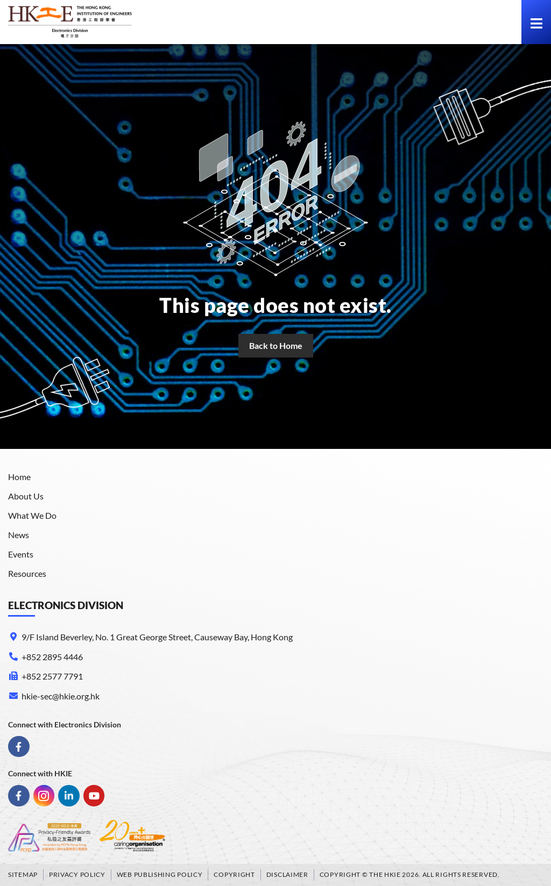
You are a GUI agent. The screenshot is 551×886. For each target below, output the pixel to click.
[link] (70, 22)
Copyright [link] (234, 874)
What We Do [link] (32, 515)
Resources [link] (27, 573)
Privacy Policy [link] (77, 874)
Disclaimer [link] (287, 874)
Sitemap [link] (23, 874)
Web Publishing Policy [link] (160, 874)
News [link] (18, 535)
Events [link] (20, 554)
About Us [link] (26, 496)
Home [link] (19, 476)
